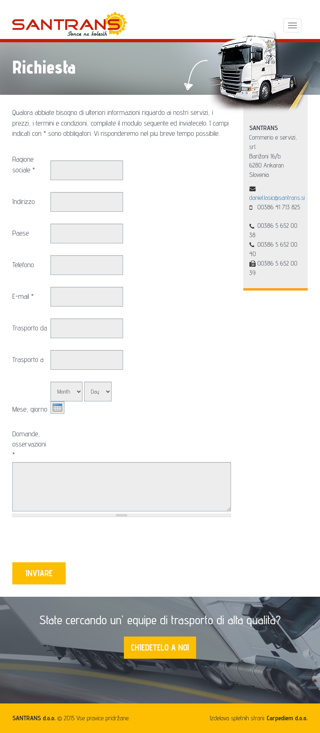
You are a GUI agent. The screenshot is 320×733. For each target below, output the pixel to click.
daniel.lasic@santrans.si (277, 198)
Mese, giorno (29, 409)
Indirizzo (23, 201)
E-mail (23, 296)
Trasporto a (27, 359)
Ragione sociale (23, 164)
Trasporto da (29, 327)
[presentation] (74, 542)
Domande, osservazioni (29, 444)
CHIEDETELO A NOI (160, 647)
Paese (20, 233)
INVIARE (39, 573)
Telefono (23, 264)
